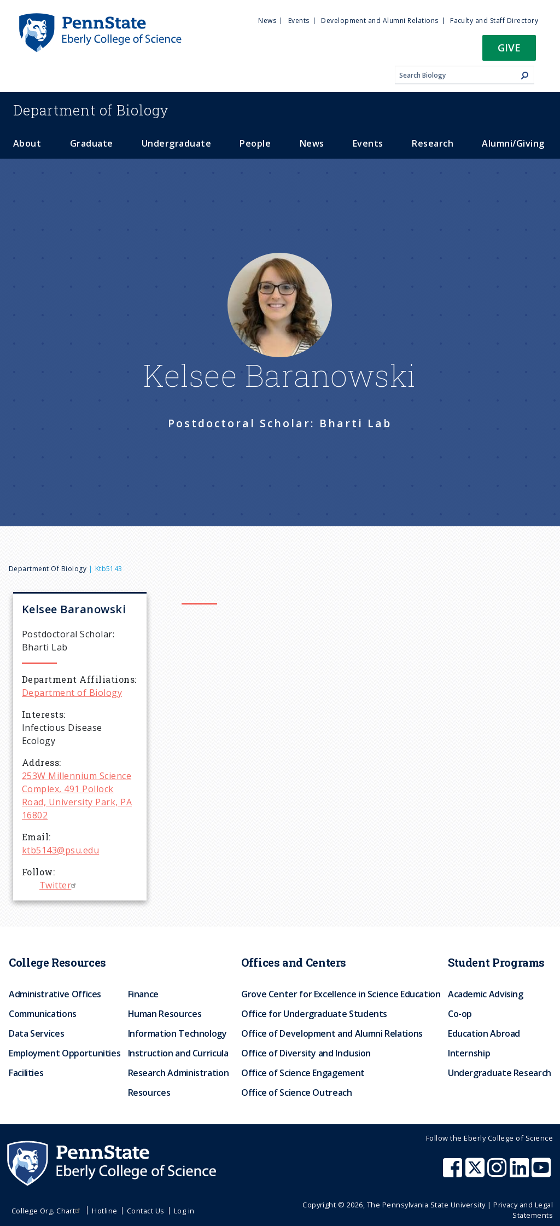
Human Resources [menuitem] (165, 1014)
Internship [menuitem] (469, 1053)
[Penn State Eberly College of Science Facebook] (454, 1173)
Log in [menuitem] (184, 1211)
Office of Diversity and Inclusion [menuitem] (306, 1053)
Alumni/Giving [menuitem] (513, 143)
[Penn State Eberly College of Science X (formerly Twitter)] (476, 1173)
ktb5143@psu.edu (60, 850)
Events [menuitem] (299, 20)
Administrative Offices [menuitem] (55, 994)
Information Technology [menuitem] (177, 1033)
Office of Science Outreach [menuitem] (296, 1092)
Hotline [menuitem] (104, 1211)
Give (509, 47)
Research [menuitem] (432, 143)
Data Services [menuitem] (36, 1033)
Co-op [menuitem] (460, 1014)
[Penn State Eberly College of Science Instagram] (498, 1173)
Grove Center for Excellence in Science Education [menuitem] (341, 994)
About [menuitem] (27, 143)
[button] (509, 51)
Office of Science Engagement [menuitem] (303, 1073)
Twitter (59, 885)
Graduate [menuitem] (91, 143)
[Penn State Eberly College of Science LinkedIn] (521, 1173)
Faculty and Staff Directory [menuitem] (494, 20)
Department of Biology (47, 568)
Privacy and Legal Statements (523, 1210)
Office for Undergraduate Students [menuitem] (314, 1014)
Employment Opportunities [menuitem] (64, 1053)
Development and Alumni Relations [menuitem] (379, 20)
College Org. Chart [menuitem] (47, 1211)
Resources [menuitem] (149, 1092)
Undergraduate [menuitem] (176, 143)
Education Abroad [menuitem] (484, 1033)
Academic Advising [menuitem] (485, 994)
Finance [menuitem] (143, 994)
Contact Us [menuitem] (146, 1211)
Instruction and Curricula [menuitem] (178, 1053)
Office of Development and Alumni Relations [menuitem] (332, 1033)
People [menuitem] (255, 143)
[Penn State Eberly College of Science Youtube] (542, 1173)
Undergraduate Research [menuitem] (499, 1073)
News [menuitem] (267, 20)
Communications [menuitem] (43, 1014)
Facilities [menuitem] (26, 1073)
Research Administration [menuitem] (178, 1073)
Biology (91, 110)
